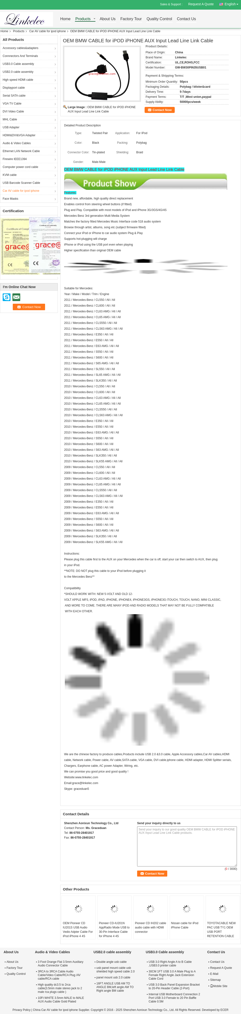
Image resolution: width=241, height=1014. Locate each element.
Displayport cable (14, 87)
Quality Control (159, 19)
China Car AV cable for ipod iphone (55, 1010)
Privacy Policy (22, 1010)
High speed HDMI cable (18, 79)
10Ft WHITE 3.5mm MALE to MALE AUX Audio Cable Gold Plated (61, 999)
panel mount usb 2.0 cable (113, 977)
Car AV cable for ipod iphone (47, 31)
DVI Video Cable (13, 111)
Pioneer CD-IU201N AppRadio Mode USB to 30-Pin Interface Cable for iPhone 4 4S (114, 929)
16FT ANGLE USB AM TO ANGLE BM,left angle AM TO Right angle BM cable (115, 987)
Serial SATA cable (14, 95)
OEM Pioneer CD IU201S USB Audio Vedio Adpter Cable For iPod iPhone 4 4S (78, 929)
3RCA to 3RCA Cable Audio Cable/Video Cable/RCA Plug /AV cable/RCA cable (59, 975)
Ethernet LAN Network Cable (21, 151)
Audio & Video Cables (17, 143)
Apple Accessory (183, 754)
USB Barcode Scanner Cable (21, 183)
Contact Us (186, 19)
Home (65, 19)
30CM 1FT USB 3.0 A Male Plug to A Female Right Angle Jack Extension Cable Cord (172, 975)
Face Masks (10, 198)
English (233, 3)
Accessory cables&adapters (20, 48)
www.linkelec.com (86, 777)
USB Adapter (11, 127)
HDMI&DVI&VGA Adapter (19, 135)
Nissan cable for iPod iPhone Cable (184, 925)
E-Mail (214, 974)
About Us (108, 19)
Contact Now (162, 110)
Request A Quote (201, 4)
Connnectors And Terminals (20, 56)
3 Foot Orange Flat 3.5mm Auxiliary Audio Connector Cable (60, 963)
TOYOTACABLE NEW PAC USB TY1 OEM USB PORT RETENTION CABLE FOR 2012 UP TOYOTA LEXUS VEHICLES (222, 933)
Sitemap (215, 980)
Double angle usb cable (111, 962)
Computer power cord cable (20, 167)
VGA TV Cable (12, 103)
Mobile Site (218, 986)
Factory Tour (131, 19)
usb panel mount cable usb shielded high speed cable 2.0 (115, 969)
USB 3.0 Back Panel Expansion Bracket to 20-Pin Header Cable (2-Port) (174, 986)
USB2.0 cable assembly (18, 72)
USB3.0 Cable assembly (18, 64)
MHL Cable (10, 119)
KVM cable (10, 175)
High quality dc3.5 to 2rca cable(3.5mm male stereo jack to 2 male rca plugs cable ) (60, 988)
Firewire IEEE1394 (15, 159)
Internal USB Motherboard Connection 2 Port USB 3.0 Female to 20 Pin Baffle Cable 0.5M (174, 998)
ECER (224, 1010)
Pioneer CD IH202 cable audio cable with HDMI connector (150, 927)
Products (83, 19)
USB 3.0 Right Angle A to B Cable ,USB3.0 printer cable (170, 963)
